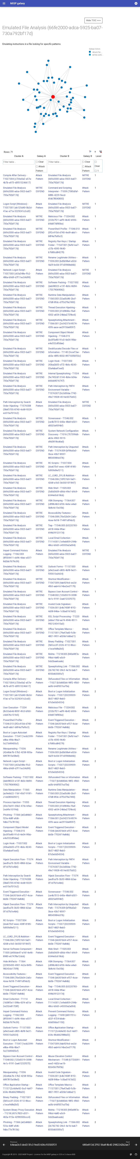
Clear (40, 161)
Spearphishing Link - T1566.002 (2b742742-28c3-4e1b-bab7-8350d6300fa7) (64, 670)
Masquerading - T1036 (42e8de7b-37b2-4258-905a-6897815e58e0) (18, 752)
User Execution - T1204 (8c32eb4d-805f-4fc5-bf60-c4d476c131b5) (17, 711)
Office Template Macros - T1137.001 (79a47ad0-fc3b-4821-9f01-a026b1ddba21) (62, 633)
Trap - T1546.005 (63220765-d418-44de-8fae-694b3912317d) (63, 529)
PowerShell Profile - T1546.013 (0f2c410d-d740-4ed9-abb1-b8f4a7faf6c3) (64, 232)
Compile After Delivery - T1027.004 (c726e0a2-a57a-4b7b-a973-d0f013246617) (17, 179)
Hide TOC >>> (93, 20)
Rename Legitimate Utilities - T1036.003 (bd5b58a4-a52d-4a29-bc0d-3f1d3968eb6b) (62, 261)
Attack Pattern (40, 168)
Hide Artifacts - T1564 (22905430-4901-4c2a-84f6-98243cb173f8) (17, 965)
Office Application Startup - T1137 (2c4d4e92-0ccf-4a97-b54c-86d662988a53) (63, 1031)
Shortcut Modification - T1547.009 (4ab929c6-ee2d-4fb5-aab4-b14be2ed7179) (62, 583)
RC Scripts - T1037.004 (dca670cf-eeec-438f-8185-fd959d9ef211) (62, 467)
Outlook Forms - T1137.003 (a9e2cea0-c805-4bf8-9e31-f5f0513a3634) (62, 570)
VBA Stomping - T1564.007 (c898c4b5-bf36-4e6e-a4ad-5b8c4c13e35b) (62, 504)
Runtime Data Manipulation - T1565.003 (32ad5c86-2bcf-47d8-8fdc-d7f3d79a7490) (62, 299)
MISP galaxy (51, 1154)
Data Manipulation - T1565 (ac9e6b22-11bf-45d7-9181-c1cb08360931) (17, 793)
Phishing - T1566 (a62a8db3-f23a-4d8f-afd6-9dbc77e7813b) (17, 818)
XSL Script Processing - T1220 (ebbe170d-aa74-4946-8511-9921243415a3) (63, 620)
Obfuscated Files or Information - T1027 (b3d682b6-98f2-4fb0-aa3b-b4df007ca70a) (64, 683)
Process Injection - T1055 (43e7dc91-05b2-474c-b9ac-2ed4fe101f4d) (17, 806)
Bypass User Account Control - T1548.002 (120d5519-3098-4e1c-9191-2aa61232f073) (63, 595)
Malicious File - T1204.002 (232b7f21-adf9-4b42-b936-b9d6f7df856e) (62, 220)
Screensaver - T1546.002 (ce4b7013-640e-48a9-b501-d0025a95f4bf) (63, 422)
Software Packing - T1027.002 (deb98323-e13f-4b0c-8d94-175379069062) (63, 286)
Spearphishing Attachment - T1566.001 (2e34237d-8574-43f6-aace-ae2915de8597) (62, 324)
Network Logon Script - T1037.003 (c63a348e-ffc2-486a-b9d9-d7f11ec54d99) (17, 274)
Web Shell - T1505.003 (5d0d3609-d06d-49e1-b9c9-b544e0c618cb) (63, 492)
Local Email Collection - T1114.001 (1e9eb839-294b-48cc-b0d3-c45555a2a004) (62, 542)
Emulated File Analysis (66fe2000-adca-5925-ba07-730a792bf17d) (62, 179)
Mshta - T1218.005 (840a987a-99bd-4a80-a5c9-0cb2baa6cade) (63, 658)
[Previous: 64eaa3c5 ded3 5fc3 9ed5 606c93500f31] (30, 1144)
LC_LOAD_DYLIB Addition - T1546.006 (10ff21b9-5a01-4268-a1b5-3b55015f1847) (62, 479)
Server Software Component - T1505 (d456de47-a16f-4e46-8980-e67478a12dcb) (18, 953)
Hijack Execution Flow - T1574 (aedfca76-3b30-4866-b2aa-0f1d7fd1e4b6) (18, 863)
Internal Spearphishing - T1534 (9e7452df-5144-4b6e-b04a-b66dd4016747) (63, 377)
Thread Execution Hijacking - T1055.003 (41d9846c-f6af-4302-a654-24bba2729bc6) (62, 311)
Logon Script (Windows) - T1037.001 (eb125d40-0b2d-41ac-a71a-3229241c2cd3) (17, 208)
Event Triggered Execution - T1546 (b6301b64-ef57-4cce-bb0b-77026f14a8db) (63, 724)
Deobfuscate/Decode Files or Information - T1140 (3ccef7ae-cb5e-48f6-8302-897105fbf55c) (64, 352)
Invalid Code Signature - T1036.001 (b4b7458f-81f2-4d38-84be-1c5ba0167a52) (62, 608)
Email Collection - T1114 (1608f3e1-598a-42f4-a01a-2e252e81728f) (17, 1003)
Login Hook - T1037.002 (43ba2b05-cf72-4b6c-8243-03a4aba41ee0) (62, 365)
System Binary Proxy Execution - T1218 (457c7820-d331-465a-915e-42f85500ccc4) (18, 1113)
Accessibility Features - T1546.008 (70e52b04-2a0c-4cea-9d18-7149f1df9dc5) (62, 517)
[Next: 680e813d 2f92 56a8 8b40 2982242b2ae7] (109, 1144)
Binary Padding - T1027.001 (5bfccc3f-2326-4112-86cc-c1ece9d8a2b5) (62, 645)
